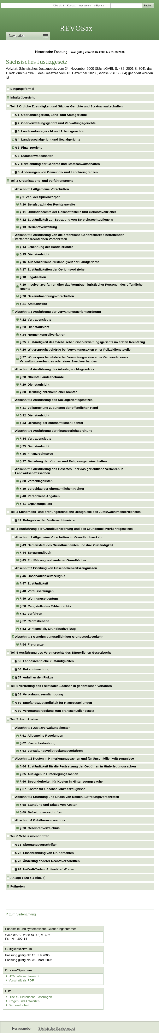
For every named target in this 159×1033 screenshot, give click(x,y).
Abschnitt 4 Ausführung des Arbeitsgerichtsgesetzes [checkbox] (54, 369)
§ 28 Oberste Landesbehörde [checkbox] (42, 377)
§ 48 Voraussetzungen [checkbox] (37, 591)
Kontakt (71, 5)
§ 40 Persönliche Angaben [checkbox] (40, 496)
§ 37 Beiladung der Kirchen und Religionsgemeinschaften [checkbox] (63, 461)
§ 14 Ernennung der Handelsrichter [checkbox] (46, 247)
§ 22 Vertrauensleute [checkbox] (35, 319)
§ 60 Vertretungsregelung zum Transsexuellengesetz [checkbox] (54, 710)
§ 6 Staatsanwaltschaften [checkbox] (34, 156)
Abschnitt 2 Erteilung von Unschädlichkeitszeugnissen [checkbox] (56, 568)
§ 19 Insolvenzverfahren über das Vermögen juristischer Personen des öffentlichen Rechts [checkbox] (82, 286)
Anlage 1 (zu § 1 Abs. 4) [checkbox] (27, 877)
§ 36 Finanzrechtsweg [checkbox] (36, 453)
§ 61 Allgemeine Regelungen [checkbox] (41, 735)
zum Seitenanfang (21, 914)
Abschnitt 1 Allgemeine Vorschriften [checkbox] (42, 189)
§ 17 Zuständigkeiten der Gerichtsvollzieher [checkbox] (53, 269)
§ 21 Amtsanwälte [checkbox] (33, 303)
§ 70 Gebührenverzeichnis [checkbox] (40, 828)
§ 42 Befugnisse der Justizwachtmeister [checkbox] (45, 520)
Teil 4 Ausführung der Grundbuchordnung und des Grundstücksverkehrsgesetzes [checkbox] (71, 528)
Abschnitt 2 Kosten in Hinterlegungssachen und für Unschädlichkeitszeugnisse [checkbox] (74, 758)
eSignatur (99, 5)
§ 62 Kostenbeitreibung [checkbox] (37, 743)
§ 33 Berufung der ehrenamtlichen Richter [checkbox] (51, 423)
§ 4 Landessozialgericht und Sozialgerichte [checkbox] (47, 139)
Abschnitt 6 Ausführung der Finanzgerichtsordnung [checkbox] (53, 430)
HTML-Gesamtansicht (101, 959)
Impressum (85, 5)
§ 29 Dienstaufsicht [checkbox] (34, 384)
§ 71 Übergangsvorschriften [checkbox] (36, 844)
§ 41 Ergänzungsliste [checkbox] (36, 503)
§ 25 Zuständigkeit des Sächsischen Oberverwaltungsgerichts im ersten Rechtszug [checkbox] (82, 342)
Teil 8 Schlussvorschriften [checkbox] (29, 836)
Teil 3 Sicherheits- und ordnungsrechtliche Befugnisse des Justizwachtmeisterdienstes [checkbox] (75, 511)
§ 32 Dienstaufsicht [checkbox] (34, 415)
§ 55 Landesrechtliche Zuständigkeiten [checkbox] (44, 661)
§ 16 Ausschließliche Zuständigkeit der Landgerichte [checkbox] (59, 262)
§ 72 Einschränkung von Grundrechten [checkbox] (44, 853)
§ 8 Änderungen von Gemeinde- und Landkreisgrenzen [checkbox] (56, 172)
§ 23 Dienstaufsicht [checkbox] (34, 327)
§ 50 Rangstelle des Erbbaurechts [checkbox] (45, 606)
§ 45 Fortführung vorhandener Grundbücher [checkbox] (53, 560)
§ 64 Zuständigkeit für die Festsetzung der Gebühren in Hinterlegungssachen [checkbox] (78, 766)
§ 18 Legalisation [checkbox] (33, 277)
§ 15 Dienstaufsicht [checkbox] (34, 254)
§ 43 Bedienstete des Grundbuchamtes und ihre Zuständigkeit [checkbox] (66, 545)
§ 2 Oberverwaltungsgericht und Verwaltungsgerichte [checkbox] (55, 123)
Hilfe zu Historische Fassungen (30, 980)
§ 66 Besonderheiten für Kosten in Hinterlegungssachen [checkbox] (62, 781)
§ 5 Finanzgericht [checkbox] (28, 147)
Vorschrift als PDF (98, 963)
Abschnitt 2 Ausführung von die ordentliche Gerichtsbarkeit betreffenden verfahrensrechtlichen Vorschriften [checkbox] (69, 237)
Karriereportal (119, 1026)
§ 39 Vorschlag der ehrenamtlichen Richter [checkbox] (52, 488)
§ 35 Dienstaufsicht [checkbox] (34, 446)
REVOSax (76, 28)
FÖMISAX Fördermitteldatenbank (62, 1026)
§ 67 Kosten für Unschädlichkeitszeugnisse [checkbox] (53, 789)
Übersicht (58, 5)
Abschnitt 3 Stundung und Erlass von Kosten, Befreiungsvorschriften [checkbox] (67, 797)
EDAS (137, 1026)
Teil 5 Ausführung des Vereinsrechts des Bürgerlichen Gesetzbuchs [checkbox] (61, 652)
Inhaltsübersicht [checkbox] (22, 97)
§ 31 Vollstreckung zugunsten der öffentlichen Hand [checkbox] (59, 407)
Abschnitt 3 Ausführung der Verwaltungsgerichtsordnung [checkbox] (58, 311)
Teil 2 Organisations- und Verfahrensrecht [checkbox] (41, 180)
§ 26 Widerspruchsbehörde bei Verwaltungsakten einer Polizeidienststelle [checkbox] (75, 349)
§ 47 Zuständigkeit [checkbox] (34, 583)
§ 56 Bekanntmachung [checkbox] (32, 669)
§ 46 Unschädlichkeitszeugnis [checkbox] (42, 576)
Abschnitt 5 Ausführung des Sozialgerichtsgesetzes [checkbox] (54, 400)
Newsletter (97, 1026)
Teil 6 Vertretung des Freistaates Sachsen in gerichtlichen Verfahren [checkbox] (61, 686)
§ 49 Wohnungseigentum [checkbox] (39, 598)
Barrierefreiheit (18, 988)
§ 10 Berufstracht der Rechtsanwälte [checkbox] (47, 204)
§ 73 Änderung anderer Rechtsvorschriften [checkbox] (47, 861)
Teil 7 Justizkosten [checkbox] (24, 719)
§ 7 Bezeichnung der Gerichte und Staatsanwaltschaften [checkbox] (57, 164)
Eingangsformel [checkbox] (22, 88)
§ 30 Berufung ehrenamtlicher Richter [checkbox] (48, 392)
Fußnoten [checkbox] (17, 886)
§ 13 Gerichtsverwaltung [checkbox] (38, 227)
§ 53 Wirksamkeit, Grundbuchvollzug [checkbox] (48, 628)
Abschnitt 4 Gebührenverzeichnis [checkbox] (40, 820)
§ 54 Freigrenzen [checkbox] (33, 644)
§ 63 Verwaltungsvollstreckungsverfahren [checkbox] (51, 750)
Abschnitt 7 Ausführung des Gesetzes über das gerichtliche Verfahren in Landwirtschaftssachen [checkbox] (69, 471)
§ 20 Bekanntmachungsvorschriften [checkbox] (47, 296)
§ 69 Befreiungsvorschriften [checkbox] (41, 812)
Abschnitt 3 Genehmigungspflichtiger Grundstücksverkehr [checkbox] (59, 636)
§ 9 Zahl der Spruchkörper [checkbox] (40, 197)
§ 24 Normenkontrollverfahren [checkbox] (42, 334)
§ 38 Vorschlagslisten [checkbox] (36, 481)
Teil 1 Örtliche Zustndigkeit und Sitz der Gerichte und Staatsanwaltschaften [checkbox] (66, 106)
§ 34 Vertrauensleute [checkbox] (35, 438)
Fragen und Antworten (24, 984)
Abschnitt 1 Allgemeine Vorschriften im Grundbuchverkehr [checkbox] (59, 537)
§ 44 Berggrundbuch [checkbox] (35, 552)
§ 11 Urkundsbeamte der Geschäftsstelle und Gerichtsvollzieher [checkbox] (68, 212)
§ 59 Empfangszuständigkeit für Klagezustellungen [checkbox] (53, 702)
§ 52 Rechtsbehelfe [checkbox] (34, 621)
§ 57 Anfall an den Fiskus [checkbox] (34, 677)
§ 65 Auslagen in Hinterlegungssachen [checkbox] (49, 774)
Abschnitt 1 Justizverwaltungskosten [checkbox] (43, 727)
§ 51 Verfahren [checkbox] (31, 613)
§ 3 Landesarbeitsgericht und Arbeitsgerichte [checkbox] (49, 131)
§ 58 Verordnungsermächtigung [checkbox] (39, 694)
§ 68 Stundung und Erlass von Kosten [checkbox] (48, 804)
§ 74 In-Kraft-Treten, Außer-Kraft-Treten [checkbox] (44, 869)
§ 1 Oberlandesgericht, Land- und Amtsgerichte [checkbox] (51, 115)
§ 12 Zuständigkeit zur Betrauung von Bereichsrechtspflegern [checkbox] (66, 219)
